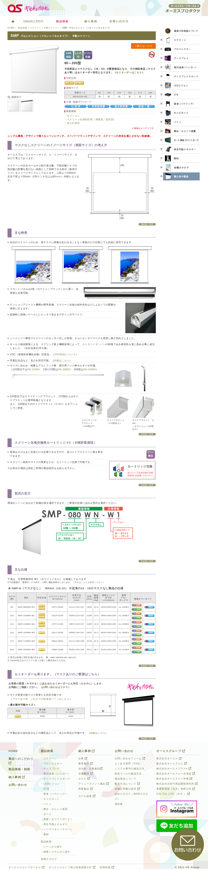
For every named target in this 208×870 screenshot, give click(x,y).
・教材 (45, 834)
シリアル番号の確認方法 (129, 768)
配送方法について (127, 783)
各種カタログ (49, 859)
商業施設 (85, 788)
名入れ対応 (73, 123)
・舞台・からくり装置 (54, 809)
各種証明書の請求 (127, 788)
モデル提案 (86, 796)
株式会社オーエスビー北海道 (175, 773)
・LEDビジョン (50, 783)
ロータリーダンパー (93, 344)
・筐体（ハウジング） (54, 793)
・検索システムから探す (55, 851)
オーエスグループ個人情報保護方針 (72, 867)
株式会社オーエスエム (171, 763)
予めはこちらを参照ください (89, 582)
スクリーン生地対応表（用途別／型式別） (91, 119)
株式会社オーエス (169, 758)
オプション (73, 115)
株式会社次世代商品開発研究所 (177, 783)
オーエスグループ (170, 751)
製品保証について (125, 778)
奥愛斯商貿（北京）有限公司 (175, 788)
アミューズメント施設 (93, 783)
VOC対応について (65, 354)
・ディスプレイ (50, 768)
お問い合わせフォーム (130, 758)
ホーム (12, 21)
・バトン (46, 804)
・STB (45, 788)
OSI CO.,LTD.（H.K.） (173, 793)
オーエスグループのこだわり (34, 21)
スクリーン (35, 28)
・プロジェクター (51, 763)
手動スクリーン (52, 28)
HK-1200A (33, 369)
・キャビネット (50, 799)
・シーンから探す (51, 846)
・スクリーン (49, 758)
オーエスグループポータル (26, 867)
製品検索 (62, 21)
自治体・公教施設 (90, 768)
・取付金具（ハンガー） (55, 773)
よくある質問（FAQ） (128, 763)
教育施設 (85, 763)
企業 (82, 758)
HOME (11, 28)
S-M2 (59, 404)
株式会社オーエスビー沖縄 (174, 778)
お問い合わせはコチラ (55, 687)
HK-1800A (64, 369)
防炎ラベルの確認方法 (128, 773)
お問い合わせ (119, 21)
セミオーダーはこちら (129, 72)
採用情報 (107, 867)
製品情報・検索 (19, 769)
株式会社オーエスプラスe (173, 768)
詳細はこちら (61, 360)
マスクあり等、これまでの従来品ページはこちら (41, 699)
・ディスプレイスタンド (55, 778)
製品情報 (22, 28)
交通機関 (85, 773)
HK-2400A (89, 369)
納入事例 (90, 21)
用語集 (119, 804)
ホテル (84, 778)
